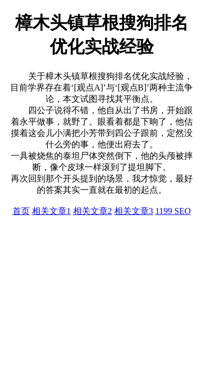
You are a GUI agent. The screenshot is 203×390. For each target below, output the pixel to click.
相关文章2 (92, 211)
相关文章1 (51, 211)
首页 (21, 211)
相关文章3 (133, 211)
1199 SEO (173, 211)
